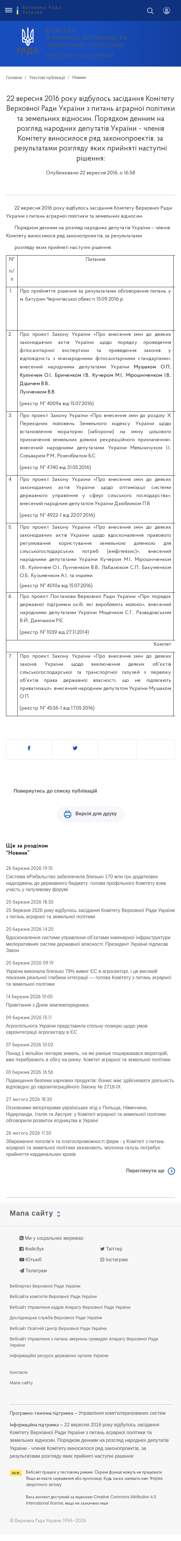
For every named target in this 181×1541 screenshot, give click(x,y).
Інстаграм (114, 1266)
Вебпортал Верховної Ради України (45, 1293)
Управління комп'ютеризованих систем (122, 1419)
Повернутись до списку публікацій (55, 790)
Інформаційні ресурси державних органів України (59, 1362)
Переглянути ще (145, 1177)
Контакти (19, 1379)
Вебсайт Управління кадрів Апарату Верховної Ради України (70, 1313)
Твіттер (111, 1255)
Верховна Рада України (80, 55)
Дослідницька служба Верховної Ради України (56, 1324)
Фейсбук (31, 1255)
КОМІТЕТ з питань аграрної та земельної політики (87, 37)
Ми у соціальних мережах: (52, 1244)
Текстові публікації (47, 77)
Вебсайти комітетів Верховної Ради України (53, 1303)
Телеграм (33, 1277)
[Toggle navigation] (8, 10)
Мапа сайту (21, 1389)
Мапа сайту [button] (31, 1220)
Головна (14, 77)
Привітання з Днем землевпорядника (47, 1011)
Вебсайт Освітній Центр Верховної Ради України (58, 1335)
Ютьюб (30, 1266)
